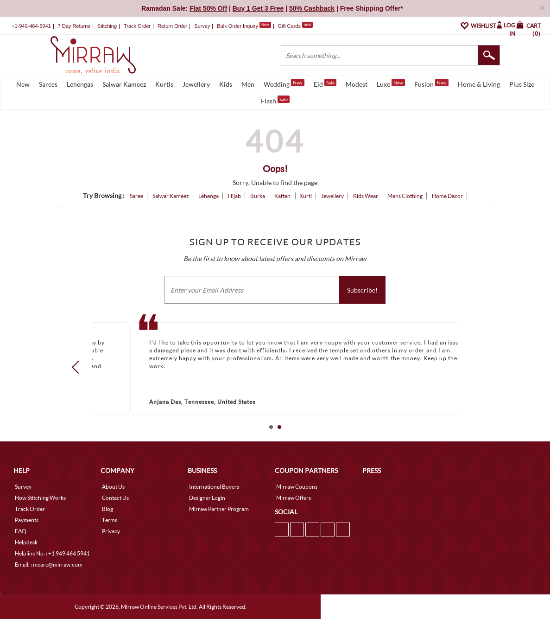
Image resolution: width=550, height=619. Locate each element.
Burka (257, 195)
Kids (225, 84)
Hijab (234, 195)
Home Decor (447, 195)
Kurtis (164, 84)
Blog (107, 508)
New (23, 84)
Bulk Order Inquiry (237, 26)
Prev (77, 366)
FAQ (20, 531)
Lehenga (208, 195)
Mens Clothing (405, 195)
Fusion (431, 83)
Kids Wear (365, 195)
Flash (275, 100)
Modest (356, 84)
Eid (325, 83)
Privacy (111, 531)
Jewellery (196, 84)
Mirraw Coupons (296, 486)
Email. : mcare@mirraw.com (48, 564)
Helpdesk (26, 542)
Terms (109, 520)
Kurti (305, 195)
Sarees (48, 84)
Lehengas (80, 84)
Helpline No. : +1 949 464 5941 (52, 553)
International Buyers (214, 486)
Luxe (391, 83)
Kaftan (282, 195)
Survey (202, 26)
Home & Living (479, 84)
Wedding (284, 83)
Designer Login (207, 497)
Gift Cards (295, 26)
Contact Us (115, 497)
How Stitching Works (40, 497)
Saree (136, 195)
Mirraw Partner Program (219, 508)
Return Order (172, 26)
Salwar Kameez (124, 84)
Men (247, 84)
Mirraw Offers (293, 497)
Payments (26, 520)
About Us (113, 486)
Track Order (137, 26)
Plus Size (521, 84)
